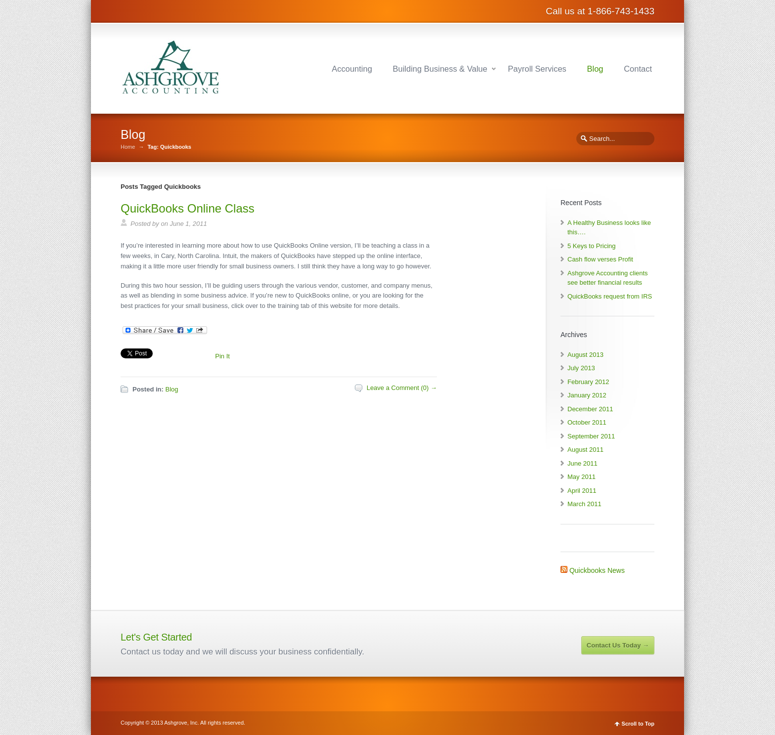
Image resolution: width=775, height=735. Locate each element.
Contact (638, 68)
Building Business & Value (440, 68)
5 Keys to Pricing (591, 246)
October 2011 (586, 422)
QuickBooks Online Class (188, 208)
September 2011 (591, 436)
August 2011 (585, 449)
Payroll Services (537, 68)
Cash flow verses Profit (600, 259)
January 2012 (586, 395)
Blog (595, 68)
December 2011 (590, 409)
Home (128, 147)
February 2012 (588, 382)
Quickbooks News (597, 570)
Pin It (222, 356)
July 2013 (581, 368)
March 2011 (584, 504)
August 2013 (585, 354)
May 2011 (581, 476)
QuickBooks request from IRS (609, 296)
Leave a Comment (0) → (402, 387)
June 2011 (582, 463)
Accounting (352, 68)
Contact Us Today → (618, 645)
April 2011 (582, 490)
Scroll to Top (638, 724)
